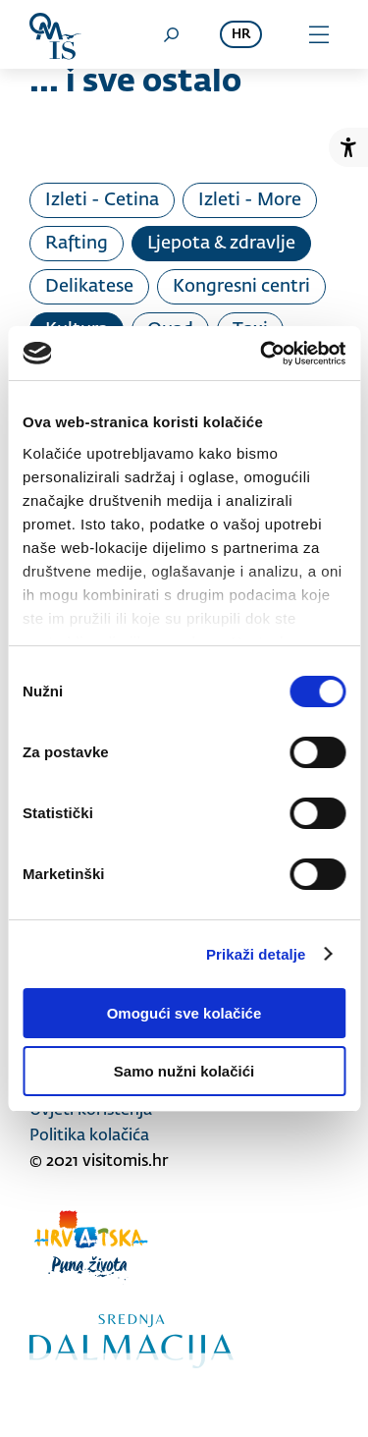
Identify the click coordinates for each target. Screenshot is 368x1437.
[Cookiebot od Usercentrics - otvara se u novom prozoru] (262, 353)
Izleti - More (249, 200)
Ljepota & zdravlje (221, 243)
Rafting (76, 243)
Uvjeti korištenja (90, 1111)
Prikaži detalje (256, 954)
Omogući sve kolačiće (184, 1013)
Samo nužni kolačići (184, 1071)
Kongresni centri (241, 287)
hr (241, 34)
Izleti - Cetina (102, 200)
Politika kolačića (89, 1136)
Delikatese (89, 287)
